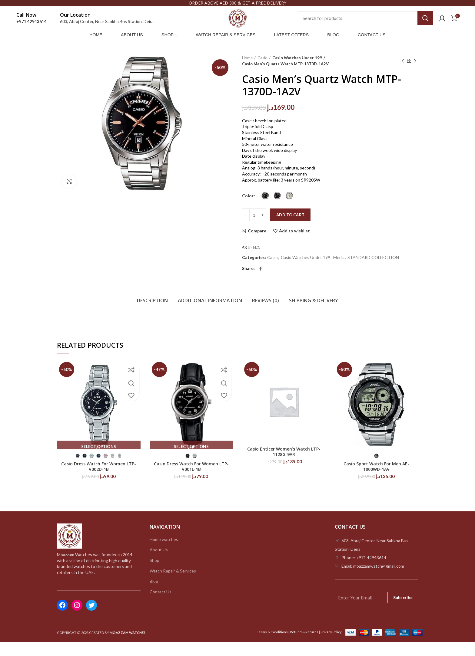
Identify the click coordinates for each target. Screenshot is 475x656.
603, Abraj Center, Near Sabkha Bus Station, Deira (107, 27)
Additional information (210, 314)
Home (247, 71)
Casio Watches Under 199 (295, 71)
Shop (154, 574)
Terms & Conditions (272, 646)
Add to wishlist (294, 245)
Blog (154, 595)
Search (425, 24)
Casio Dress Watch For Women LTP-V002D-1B (98, 480)
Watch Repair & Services (173, 584)
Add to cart (290, 229)
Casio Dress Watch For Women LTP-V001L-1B (191, 480)
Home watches (164, 553)
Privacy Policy (331, 646)
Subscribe (403, 611)
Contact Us (160, 605)
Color (248, 209)
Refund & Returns (304, 646)
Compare (257, 245)
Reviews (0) (265, 314)
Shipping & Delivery (313, 314)
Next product (415, 75)
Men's (338, 271)
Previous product (403, 75)
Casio (262, 71)
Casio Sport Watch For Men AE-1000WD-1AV (376, 480)
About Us (159, 563)
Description (152, 314)
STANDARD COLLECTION (373, 271)
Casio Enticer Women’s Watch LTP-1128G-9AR (284, 465)
